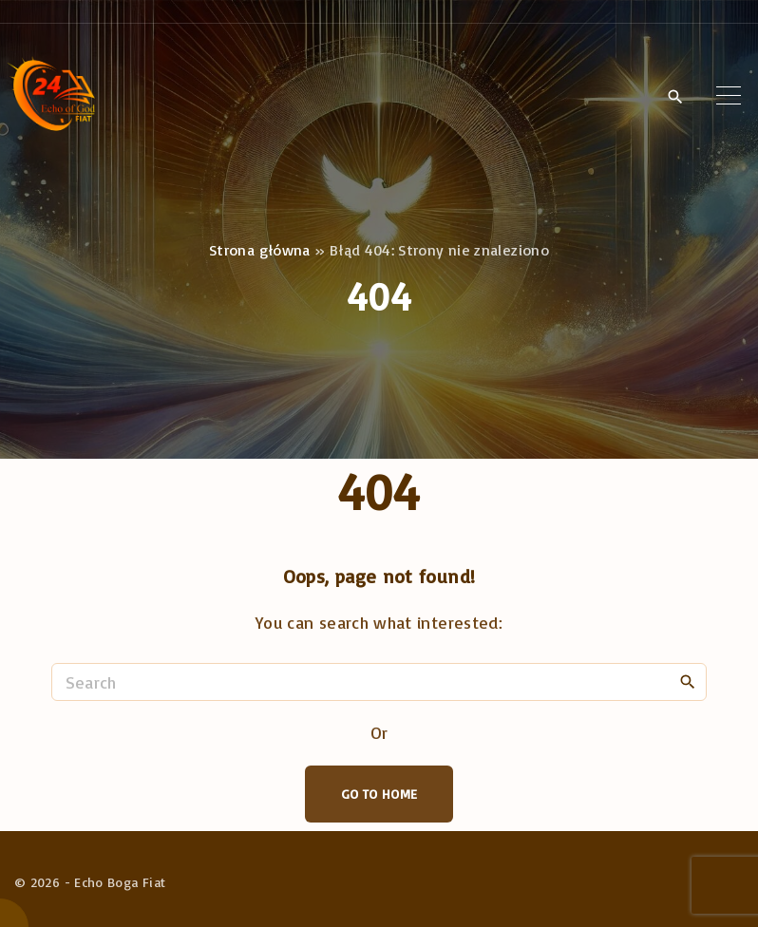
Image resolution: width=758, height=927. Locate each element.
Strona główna (260, 249)
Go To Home (379, 793)
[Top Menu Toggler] (728, 96)
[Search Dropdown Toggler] (675, 97)
